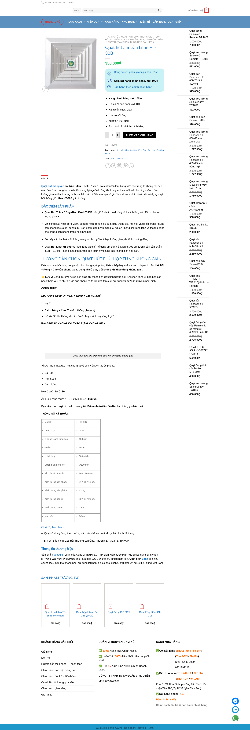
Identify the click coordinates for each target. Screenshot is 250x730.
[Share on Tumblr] (131, 165)
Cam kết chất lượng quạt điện (58, 682)
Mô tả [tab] (44, 178)
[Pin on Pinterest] (125, 165)
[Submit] (159, 10)
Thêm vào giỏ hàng (139, 135)
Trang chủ (111, 37)
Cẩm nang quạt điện (167, 21)
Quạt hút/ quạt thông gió (136, 37)
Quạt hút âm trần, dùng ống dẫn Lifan (131, 42)
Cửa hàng (112, 21)
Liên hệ (145, 21)
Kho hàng (129, 21)
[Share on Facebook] (108, 165)
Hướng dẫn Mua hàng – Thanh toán (61, 664)
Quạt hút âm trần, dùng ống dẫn (143, 39)
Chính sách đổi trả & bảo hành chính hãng (181, 705)
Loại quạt (76, 21)
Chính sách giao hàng (53, 688)
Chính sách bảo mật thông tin (58, 670)
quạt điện (59, 554)
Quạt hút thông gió (52, 186)
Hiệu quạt (95, 21)
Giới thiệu (46, 694)
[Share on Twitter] (113, 165)
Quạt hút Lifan (116, 158)
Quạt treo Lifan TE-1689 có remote (55, 613)
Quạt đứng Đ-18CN (118, 611)
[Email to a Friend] (119, 165)
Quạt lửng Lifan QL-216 (150, 613)
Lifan (118, 150)
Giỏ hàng (46, 651)
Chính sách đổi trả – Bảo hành (58, 676)
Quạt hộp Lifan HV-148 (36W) (87, 613)
